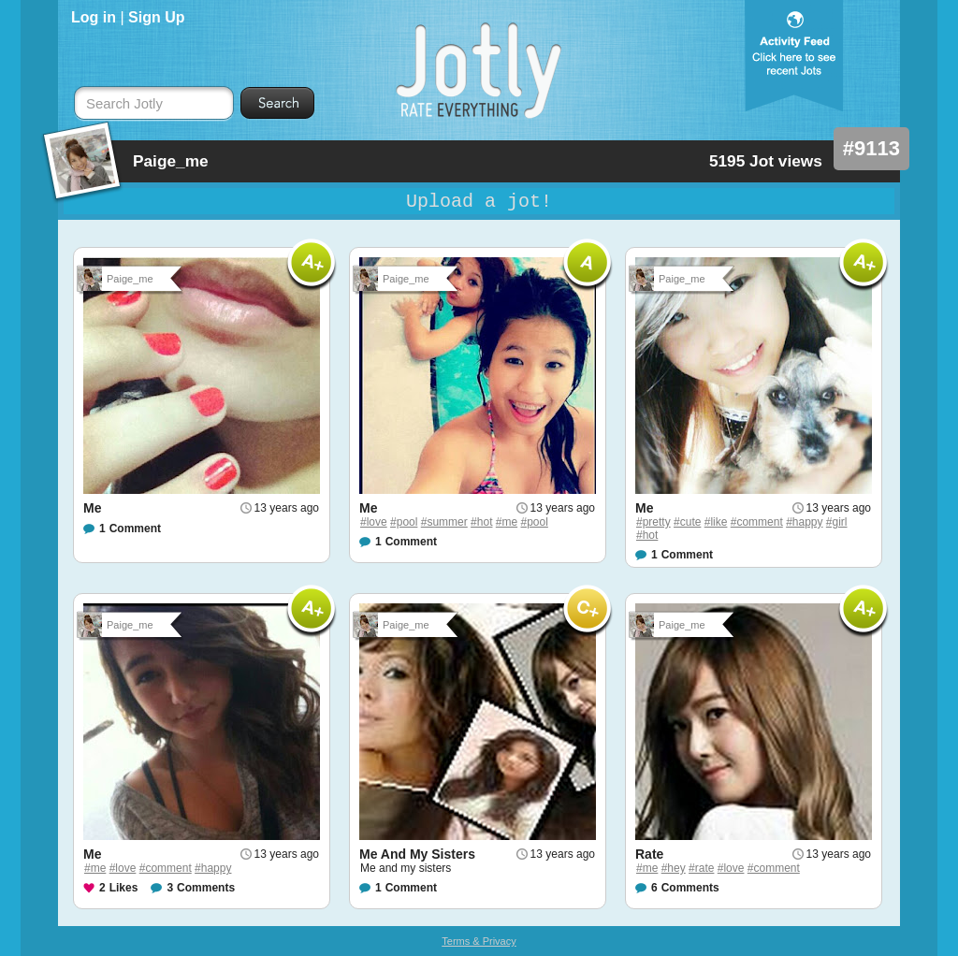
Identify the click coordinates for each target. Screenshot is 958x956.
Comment (135, 528)
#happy (804, 522)
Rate (649, 854)
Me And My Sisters (417, 854)
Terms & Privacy (478, 941)
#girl (837, 522)
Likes (123, 887)
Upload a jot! (479, 201)
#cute (687, 522)
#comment (757, 522)
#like (716, 522)
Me (92, 507)
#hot (481, 522)
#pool (403, 522)
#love (373, 522)
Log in (93, 17)
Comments (206, 887)
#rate (701, 868)
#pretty (653, 522)
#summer (444, 522)
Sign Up (156, 17)
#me (506, 522)
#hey (673, 868)
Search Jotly (124, 103)
